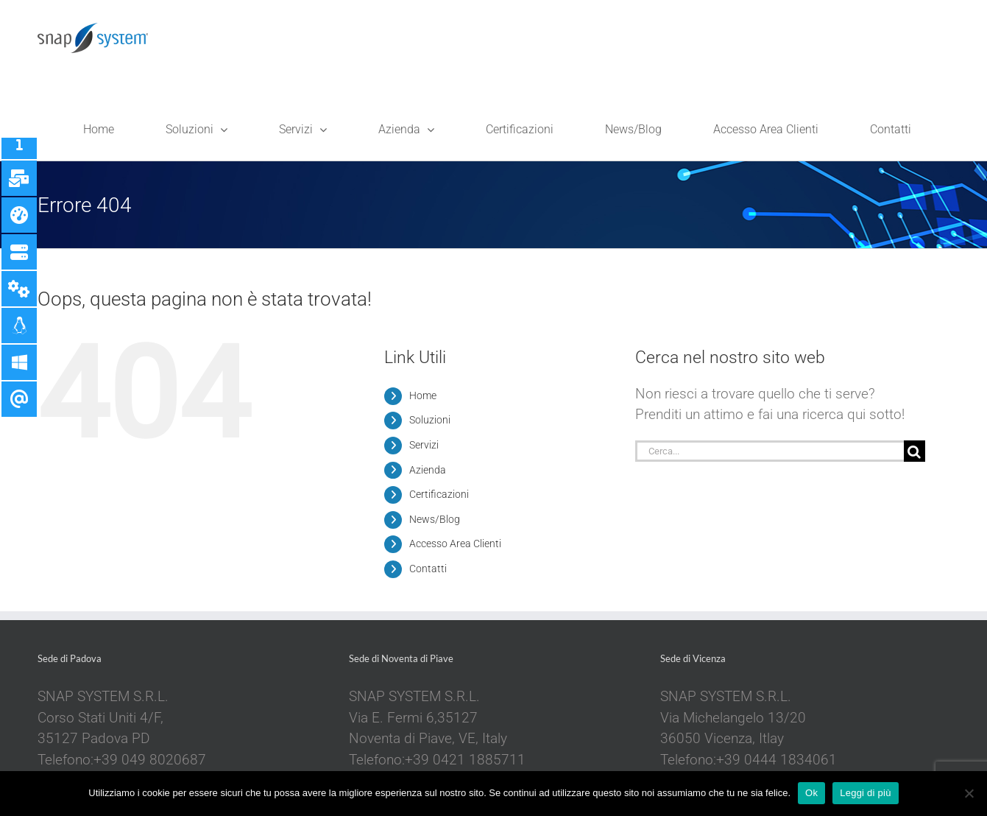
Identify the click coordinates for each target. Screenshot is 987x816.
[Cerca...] (769, 451)
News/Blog (434, 519)
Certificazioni (439, 494)
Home (422, 395)
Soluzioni (429, 420)
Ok (811, 792)
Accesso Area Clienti (455, 543)
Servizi (424, 445)
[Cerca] (914, 451)
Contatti (428, 568)
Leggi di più (865, 792)
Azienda (427, 470)
